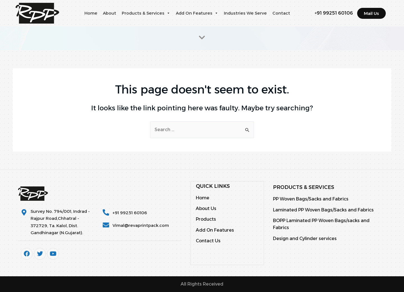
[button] (168, 13)
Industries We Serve (245, 13)
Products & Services (146, 13)
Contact (281, 13)
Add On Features (197, 13)
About (109, 13)
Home (90, 13)
